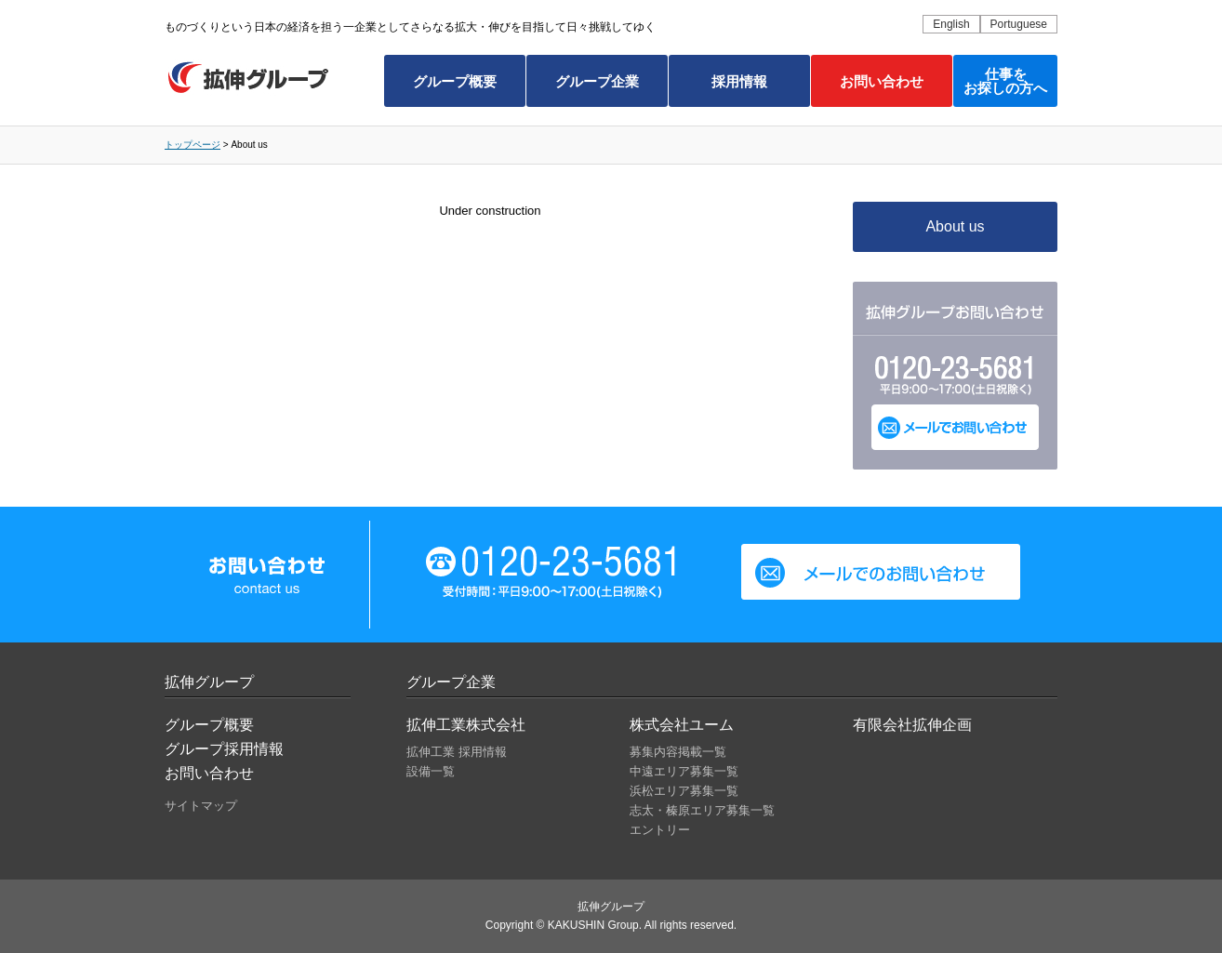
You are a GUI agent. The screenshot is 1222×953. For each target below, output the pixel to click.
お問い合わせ (881, 81)
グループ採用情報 (224, 749)
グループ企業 (597, 81)
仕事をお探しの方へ (1005, 81)
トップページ (192, 144)
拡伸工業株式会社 (465, 725)
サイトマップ (201, 806)
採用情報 (739, 81)
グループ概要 (455, 81)
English (951, 24)
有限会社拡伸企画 (912, 725)
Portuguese (1018, 24)
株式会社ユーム (682, 725)
